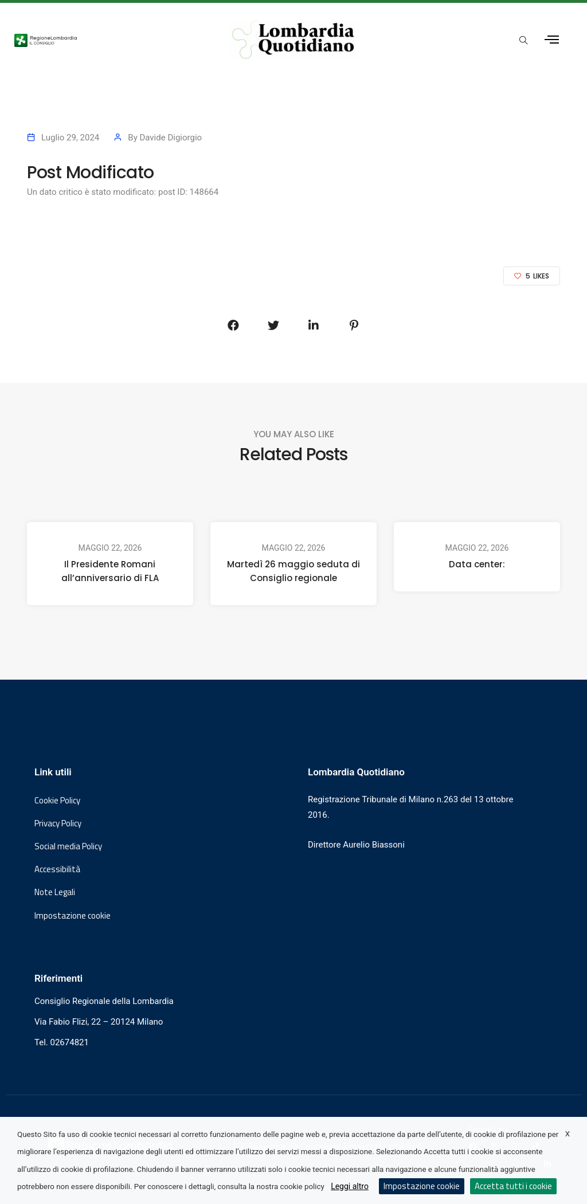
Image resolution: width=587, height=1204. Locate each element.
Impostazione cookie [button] (72, 916)
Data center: (477, 564)
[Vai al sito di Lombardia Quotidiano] (294, 40)
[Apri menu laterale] (552, 39)
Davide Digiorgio (170, 137)
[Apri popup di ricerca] (524, 41)
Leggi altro (350, 1186)
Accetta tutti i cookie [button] (513, 1186)
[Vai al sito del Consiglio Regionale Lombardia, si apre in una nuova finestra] (107, 39)
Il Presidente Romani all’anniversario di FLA (110, 571)
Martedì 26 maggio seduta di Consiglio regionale (293, 571)
